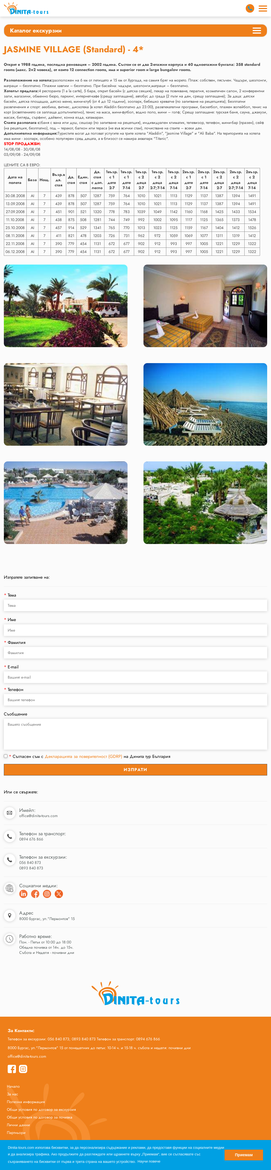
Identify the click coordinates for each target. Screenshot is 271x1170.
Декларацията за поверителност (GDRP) (83, 756)
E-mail (11, 667)
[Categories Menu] (257, 31)
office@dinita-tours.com (38, 815)
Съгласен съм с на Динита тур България (87, 756)
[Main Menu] (263, 8)
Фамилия (15, 642)
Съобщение (15, 714)
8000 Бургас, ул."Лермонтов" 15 (47, 918)
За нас (12, 1094)
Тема (10, 595)
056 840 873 (30, 862)
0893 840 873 (31, 868)
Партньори (16, 1132)
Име (10, 619)
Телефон (13, 689)
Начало (13, 1086)
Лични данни (18, 1125)
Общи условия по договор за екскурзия (41, 1109)
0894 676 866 (31, 839)
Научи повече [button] (148, 1161)
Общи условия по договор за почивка (39, 1117)
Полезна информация (26, 1101)
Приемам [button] (244, 1155)
